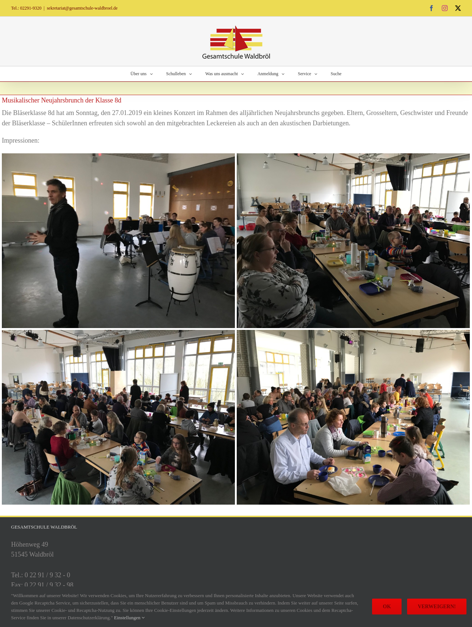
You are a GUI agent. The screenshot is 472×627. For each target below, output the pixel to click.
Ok (387, 606)
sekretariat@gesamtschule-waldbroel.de (82, 8)
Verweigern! (437, 606)
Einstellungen (129, 617)
